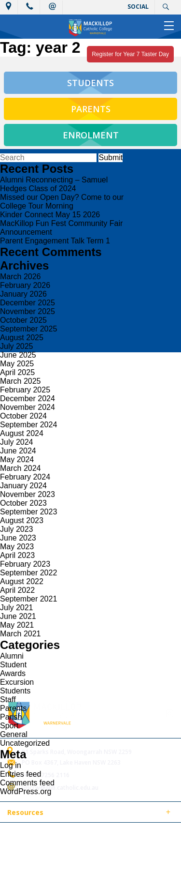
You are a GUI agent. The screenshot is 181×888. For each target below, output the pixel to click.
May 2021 (17, 625)
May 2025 (17, 364)
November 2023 (27, 494)
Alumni (12, 656)
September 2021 (28, 599)
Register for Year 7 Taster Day (130, 54)
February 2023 (25, 564)
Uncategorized (25, 743)
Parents (13, 708)
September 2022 (28, 573)
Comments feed (27, 783)
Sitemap (125, 835)
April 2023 (17, 555)
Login (61, 847)
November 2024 (27, 407)
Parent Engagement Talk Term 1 (55, 241)
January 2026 (23, 294)
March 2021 (20, 634)
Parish (11, 717)
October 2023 (23, 503)
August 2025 (21, 337)
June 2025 (18, 355)
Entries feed (20, 774)
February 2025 (25, 390)
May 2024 (17, 459)
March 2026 (20, 276)
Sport (9, 726)
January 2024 (23, 486)
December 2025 (27, 303)
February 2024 (25, 477)
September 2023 (28, 512)
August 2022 (21, 581)
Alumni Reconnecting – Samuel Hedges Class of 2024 (54, 184)
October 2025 (23, 320)
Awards (13, 673)
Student (13, 665)
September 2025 (28, 329)
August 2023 (21, 520)
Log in (10, 765)
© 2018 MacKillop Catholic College (54, 835)
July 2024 (16, 442)
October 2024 (23, 416)
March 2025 (20, 381)
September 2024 (28, 425)
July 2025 (16, 346)
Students (15, 691)
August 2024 (21, 433)
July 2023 (16, 529)
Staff (8, 699)
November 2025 (27, 311)
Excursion (17, 682)
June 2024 (18, 451)
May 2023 (17, 546)
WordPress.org (25, 791)
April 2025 (17, 372)
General (14, 734)
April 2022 (17, 590)
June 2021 (18, 616)
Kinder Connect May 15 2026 (50, 215)
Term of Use (24, 847)
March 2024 (20, 468)
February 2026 (25, 285)
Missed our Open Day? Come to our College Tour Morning (62, 201)
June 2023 (18, 538)
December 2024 (27, 398)
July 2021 (16, 607)
